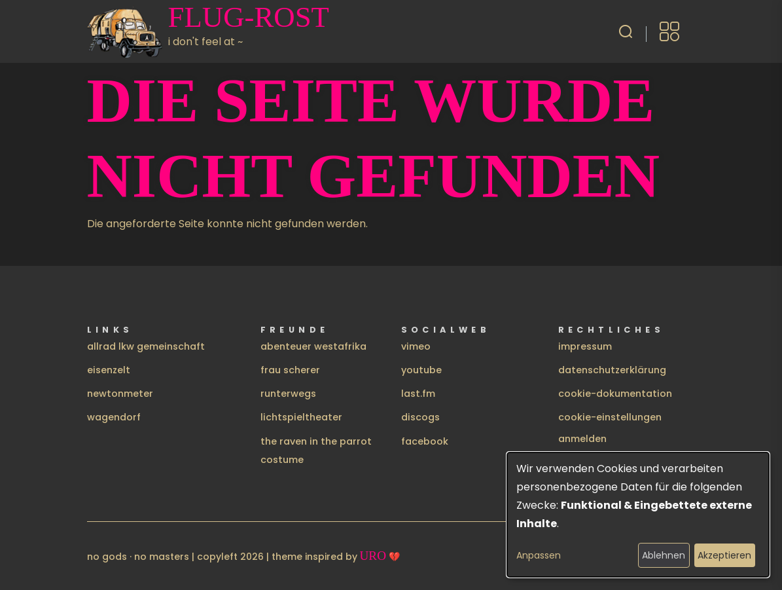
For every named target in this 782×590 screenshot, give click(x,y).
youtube (421, 370)
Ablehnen (663, 555)
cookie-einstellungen (610, 417)
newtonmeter (120, 393)
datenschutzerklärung (612, 370)
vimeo (416, 346)
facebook (424, 441)
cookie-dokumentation (615, 393)
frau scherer (290, 370)
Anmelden (582, 438)
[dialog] (638, 514)
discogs (420, 417)
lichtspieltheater (301, 417)
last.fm (418, 393)
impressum (585, 346)
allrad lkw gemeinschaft (146, 346)
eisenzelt (108, 370)
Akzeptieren (724, 555)
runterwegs (288, 393)
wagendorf (114, 417)
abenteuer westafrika (313, 346)
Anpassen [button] (538, 555)
